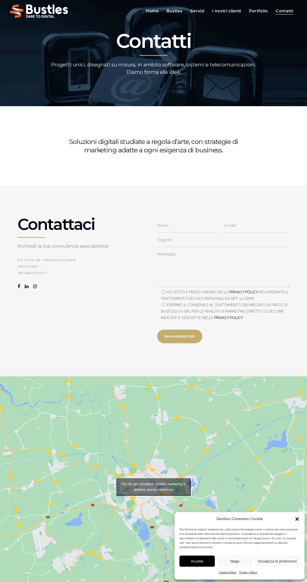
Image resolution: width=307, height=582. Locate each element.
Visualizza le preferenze (277, 561)
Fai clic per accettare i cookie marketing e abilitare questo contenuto (153, 487)
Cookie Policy (228, 572)
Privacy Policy (248, 572)
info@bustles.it (32, 273)
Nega (234, 561)
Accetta (197, 561)
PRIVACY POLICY (243, 292)
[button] (297, 519)
